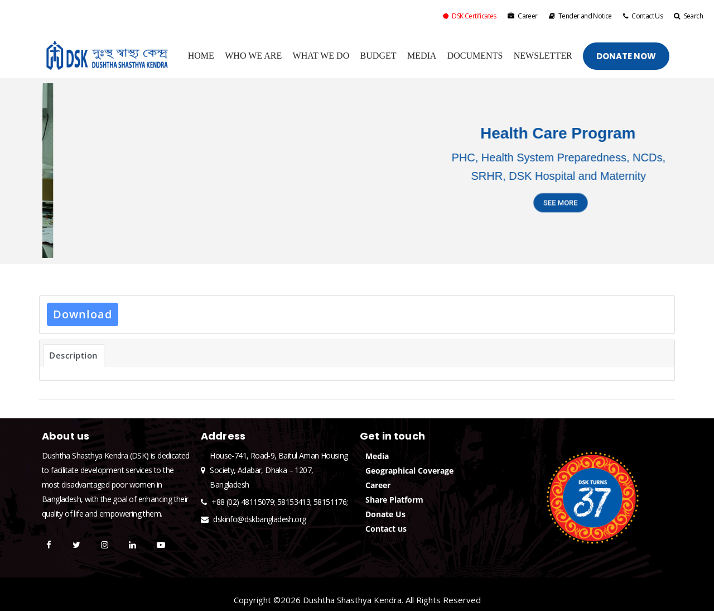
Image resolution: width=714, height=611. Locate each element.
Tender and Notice (580, 16)
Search (688, 16)
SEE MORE (560, 210)
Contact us (386, 528)
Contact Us (643, 16)
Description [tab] (73, 355)
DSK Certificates (469, 16)
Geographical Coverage (409, 470)
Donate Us (385, 514)
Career (523, 16)
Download (82, 314)
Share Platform (394, 499)
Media (377, 456)
